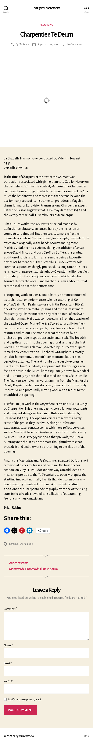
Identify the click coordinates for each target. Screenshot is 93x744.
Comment (10, 608)
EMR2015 (24, 44)
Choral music (26, 543)
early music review (46, 8)
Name (8, 645)
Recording (46, 25)
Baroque (13, 543)
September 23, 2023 (48, 44)
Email (8, 663)
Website (8, 681)
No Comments (74, 44)
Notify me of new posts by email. (25, 699)
